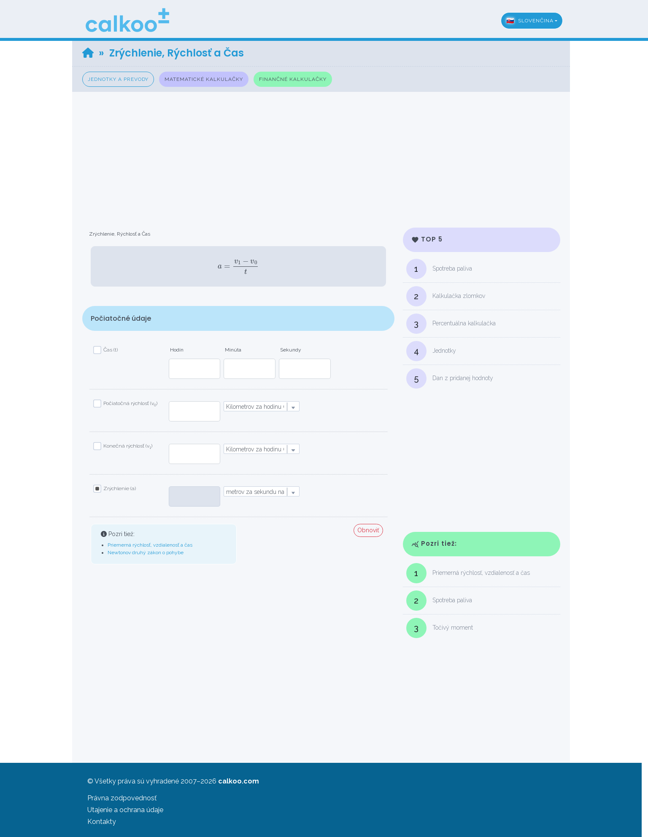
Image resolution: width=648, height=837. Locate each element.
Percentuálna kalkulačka (451, 324)
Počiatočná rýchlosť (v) (130, 403)
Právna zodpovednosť (122, 798)
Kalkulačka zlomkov (445, 296)
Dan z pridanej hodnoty (449, 378)
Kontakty (101, 822)
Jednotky (431, 351)
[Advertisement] (321, 151)
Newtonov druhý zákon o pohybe (146, 552)
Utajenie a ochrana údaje (125, 810)
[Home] (88, 53)
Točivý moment (439, 628)
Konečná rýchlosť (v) (127, 446)
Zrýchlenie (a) (119, 488)
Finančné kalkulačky (293, 79)
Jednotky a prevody (118, 79)
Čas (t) (110, 350)
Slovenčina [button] (530, 20)
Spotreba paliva (439, 269)
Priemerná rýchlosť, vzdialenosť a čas (150, 545)
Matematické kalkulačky (204, 79)
